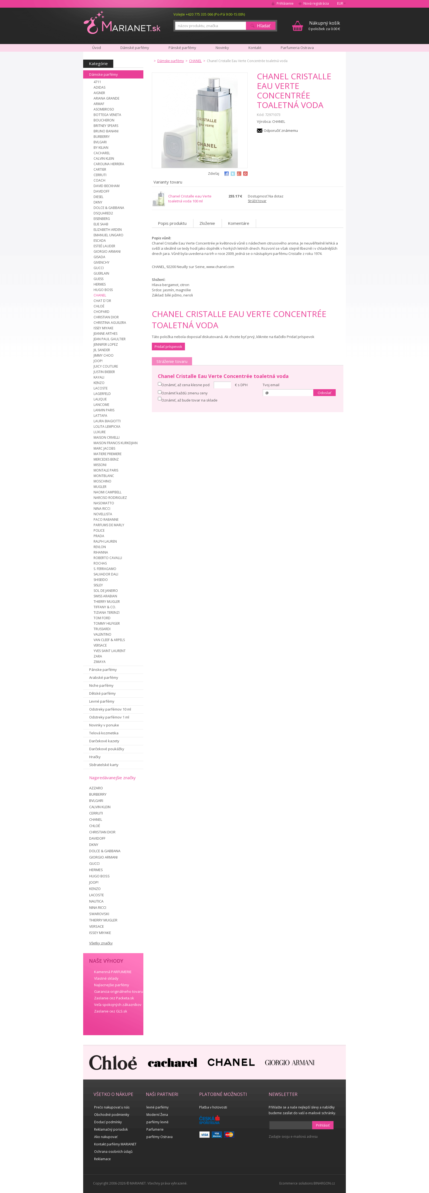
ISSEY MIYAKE (103, 328)
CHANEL (100, 295)
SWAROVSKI (99, 913)
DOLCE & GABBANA (109, 207)
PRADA (99, 536)
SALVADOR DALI (106, 574)
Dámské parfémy (134, 47)
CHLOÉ (99, 306)
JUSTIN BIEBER (104, 371)
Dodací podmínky (108, 1122)
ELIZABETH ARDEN (108, 229)
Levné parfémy (101, 701)
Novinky (222, 47)
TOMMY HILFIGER (107, 623)
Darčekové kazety (104, 740)
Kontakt (254, 47)
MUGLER (100, 486)
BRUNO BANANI (106, 131)
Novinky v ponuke (104, 725)
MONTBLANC (104, 475)
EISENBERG (102, 218)
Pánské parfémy (182, 47)
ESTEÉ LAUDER (104, 246)
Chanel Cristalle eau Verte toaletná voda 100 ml (189, 198)
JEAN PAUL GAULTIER (110, 339)
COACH (99, 180)
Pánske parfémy (103, 669)
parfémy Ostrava (159, 1136)
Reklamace (102, 1159)
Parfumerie (155, 1129)
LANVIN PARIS (104, 410)
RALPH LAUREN (105, 541)
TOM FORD (102, 618)
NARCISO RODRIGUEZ (110, 497)
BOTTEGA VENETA (107, 114)
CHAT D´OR (102, 300)
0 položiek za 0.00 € (324, 25)
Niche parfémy (101, 685)
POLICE (99, 530)
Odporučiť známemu (281, 130)
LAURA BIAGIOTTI (107, 421)
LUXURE (100, 432)
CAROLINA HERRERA (109, 164)
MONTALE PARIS (106, 470)
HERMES (100, 284)
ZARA (98, 656)
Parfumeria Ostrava (297, 47)
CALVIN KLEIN (104, 158)
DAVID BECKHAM (107, 186)
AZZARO (96, 787)
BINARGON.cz (324, 1183)
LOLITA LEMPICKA (107, 426)
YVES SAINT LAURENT (110, 650)
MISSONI (100, 464)
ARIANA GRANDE (106, 98)
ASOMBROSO (104, 109)
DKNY (98, 202)
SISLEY (98, 585)
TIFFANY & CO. (105, 607)
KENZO (99, 382)
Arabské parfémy (103, 677)
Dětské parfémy (102, 693)
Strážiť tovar (257, 201)
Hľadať (263, 26)
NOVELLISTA (103, 514)
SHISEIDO (101, 579)
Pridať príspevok (168, 346)
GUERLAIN (101, 273)
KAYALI (99, 377)
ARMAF (99, 103)
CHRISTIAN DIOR (106, 317)
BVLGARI (100, 142)
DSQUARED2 (103, 213)
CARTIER (100, 169)
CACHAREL (102, 153)
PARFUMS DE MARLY (109, 525)
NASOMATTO (104, 503)
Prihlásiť (323, 1125)
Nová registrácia (316, 3)
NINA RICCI (102, 508)
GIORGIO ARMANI (107, 251)
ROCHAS (100, 563)
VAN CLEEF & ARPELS (109, 640)
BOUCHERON (104, 120)
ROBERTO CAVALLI (108, 557)
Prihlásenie (285, 3)
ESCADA (100, 240)
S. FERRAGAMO (105, 568)
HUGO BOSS (103, 289)
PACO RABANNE (106, 519)
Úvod (96, 47)
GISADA (99, 257)
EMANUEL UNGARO (108, 235)
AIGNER (99, 93)
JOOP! (98, 361)
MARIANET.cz (122, 22)
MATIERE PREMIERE (107, 454)
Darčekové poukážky (106, 748)
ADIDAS (99, 87)
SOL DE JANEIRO (106, 590)
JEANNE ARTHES (105, 333)
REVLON (100, 547)
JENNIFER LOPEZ (106, 344)
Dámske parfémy (103, 74)
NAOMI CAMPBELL (107, 492)
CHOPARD (101, 311)
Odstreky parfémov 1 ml (109, 717)
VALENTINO (102, 634)
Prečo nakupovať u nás (111, 1107)
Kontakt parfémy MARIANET (115, 1144)
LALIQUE (100, 399)
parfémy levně (157, 1122)
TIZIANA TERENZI (107, 612)
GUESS (98, 279)
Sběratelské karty (103, 764)
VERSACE (100, 645)
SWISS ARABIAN (105, 596)
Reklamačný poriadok (111, 1129)
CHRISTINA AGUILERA (110, 322)
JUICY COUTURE (106, 366)
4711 (97, 82)
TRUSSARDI (102, 629)
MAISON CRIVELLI (107, 437)
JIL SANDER (102, 350)
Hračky (95, 756)
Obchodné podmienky (111, 1114)
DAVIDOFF (101, 191)
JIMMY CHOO (104, 355)
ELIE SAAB (101, 224)
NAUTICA (96, 901)
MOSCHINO (102, 481)
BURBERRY (102, 136)
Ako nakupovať (105, 1136)
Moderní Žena (157, 1114)
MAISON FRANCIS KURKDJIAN (116, 443)
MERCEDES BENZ (106, 459)
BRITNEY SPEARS (106, 125)
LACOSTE (101, 388)
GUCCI (99, 268)
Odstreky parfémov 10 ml (110, 709)
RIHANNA (101, 552)
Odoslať (324, 392)
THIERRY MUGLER (107, 601)
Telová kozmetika (103, 733)
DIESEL (98, 196)
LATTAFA (100, 415)
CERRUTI (100, 175)
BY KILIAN (101, 147)
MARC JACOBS (104, 448)
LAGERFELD (102, 393)
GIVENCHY (101, 262)
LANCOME (101, 404)
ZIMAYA (100, 661)
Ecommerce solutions (296, 1183)
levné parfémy (157, 1107)
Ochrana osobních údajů (113, 1151)
